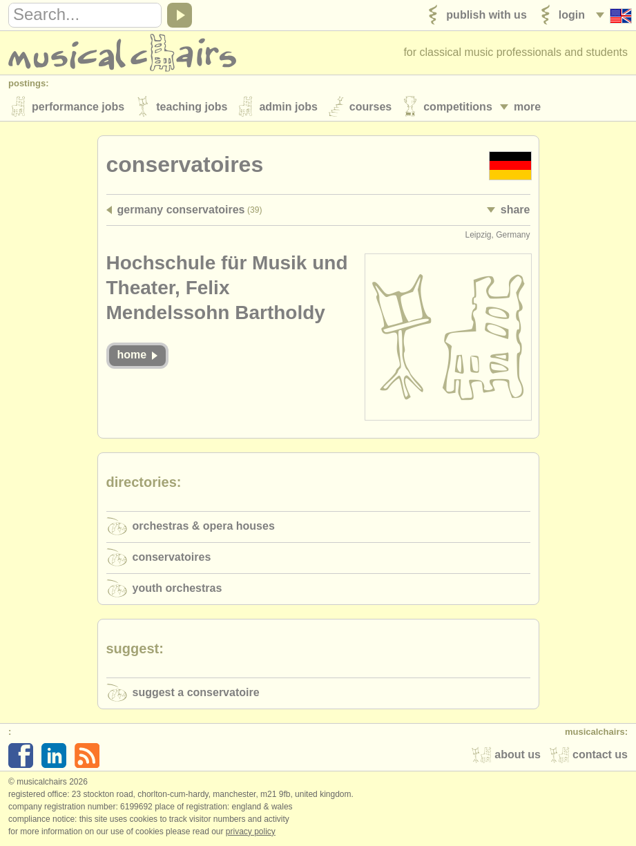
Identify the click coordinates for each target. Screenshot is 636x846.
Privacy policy (251, 831)
